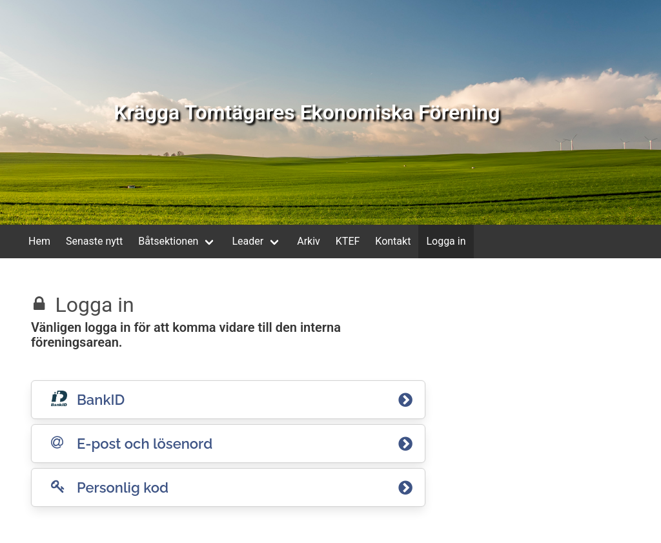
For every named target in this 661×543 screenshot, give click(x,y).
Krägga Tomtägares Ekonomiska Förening (307, 112)
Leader (247, 241)
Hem (39, 241)
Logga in (445, 241)
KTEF (348, 241)
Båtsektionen (168, 241)
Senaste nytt (94, 241)
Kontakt (393, 241)
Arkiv (308, 241)
